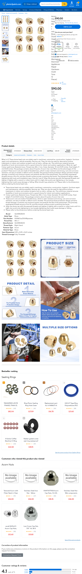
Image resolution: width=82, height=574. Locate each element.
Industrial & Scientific (11, 13)
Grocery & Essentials (35, 10)
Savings (25, 10)
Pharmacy (59, 10)
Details (70, 56)
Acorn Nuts (41, 155)
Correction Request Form (12, 555)
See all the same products (72, 540)
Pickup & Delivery (49, 10)
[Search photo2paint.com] (51, 4)
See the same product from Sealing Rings (67, 452)
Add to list (61, 60)
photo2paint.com (56, 113)
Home (3, 13)
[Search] (64, 4)
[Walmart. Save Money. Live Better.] (11, 4)
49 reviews (64, 83)
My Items (74, 10)
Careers (67, 10)
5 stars (26, 569)
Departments (8, 10)
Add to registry (73, 60)
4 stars (26, 572)
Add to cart (68, 27)
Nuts (26, 13)
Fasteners (21, 13)
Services (17, 10)
